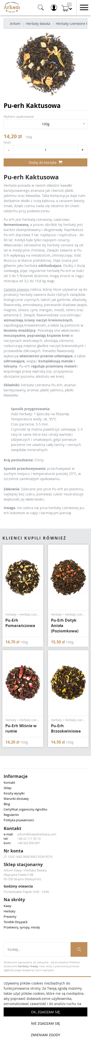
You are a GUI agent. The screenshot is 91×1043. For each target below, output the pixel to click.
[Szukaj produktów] (79, 949)
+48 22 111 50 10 (29, 838)
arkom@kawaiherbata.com (36, 834)
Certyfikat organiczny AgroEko (25, 809)
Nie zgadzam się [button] (45, 1023)
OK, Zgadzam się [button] (45, 1012)
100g (46, 124)
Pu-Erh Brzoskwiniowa (66, 728)
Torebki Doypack (16, 922)
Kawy (7, 906)
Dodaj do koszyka (45, 162)
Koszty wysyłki (14, 793)
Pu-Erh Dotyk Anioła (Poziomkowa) (64, 626)
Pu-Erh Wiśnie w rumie (21, 728)
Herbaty (10, 911)
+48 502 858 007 (28, 843)
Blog (7, 804)
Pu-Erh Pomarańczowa (20, 623)
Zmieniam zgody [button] (45, 1035)
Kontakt (9, 782)
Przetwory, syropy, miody (22, 927)
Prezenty (10, 916)
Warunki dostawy (16, 798)
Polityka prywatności (19, 820)
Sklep (7, 788)
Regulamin (11, 814)
